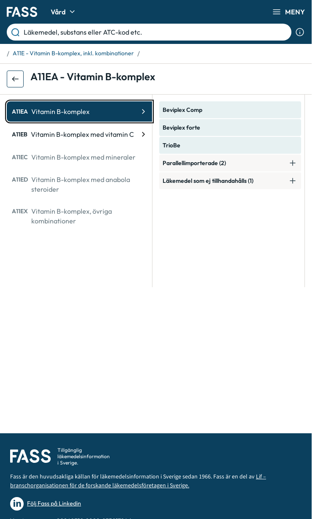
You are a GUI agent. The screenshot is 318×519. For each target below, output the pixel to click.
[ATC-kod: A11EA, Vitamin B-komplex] (79, 111)
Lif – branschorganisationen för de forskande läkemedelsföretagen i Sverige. (138, 481)
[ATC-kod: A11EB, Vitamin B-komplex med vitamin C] (79, 134)
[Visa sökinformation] (300, 32)
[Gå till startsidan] (22, 12)
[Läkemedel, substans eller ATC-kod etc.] (156, 32)
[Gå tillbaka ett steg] (15, 79)
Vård (64, 12)
